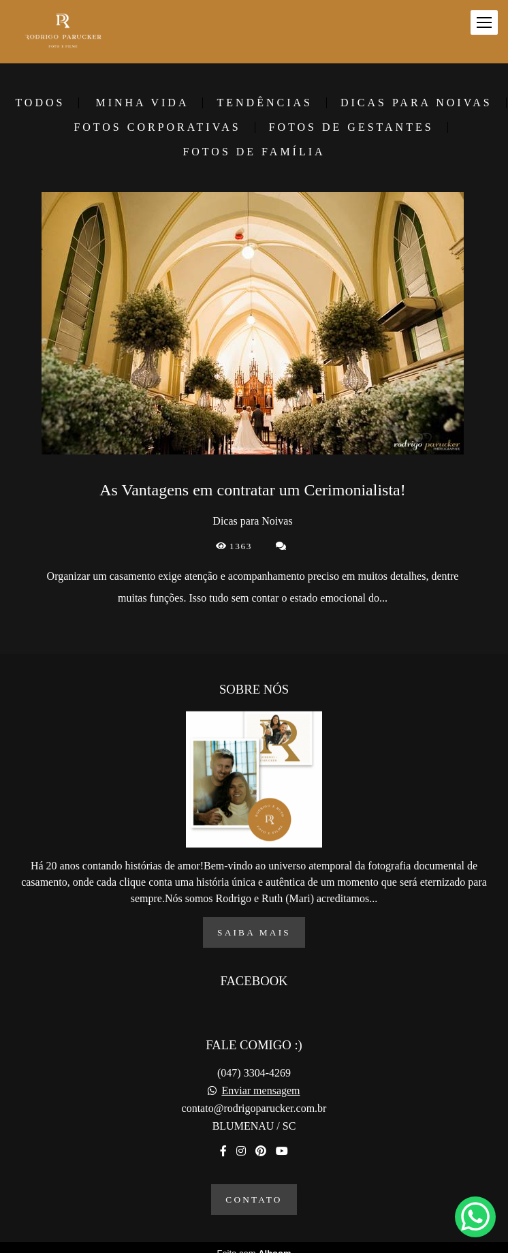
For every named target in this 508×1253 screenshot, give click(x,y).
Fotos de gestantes (351, 127)
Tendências (264, 102)
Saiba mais (254, 921)
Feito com (254, 1242)
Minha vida (142, 102)
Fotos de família (253, 151)
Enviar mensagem (260, 1079)
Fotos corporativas (157, 127)
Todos (40, 102)
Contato (253, 1188)
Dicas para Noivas (416, 102)
